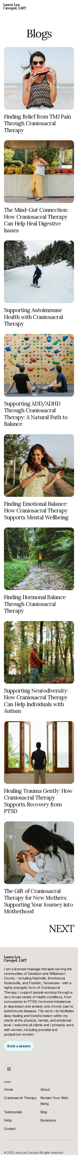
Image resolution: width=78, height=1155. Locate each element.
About (45, 1089)
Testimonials (13, 1112)
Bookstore (48, 1120)
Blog (43, 1112)
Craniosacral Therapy (20, 1098)
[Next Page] (61, 928)
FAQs (8, 1120)
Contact (10, 1129)
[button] (71, 7)
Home (8, 1089)
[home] (14, 6)
